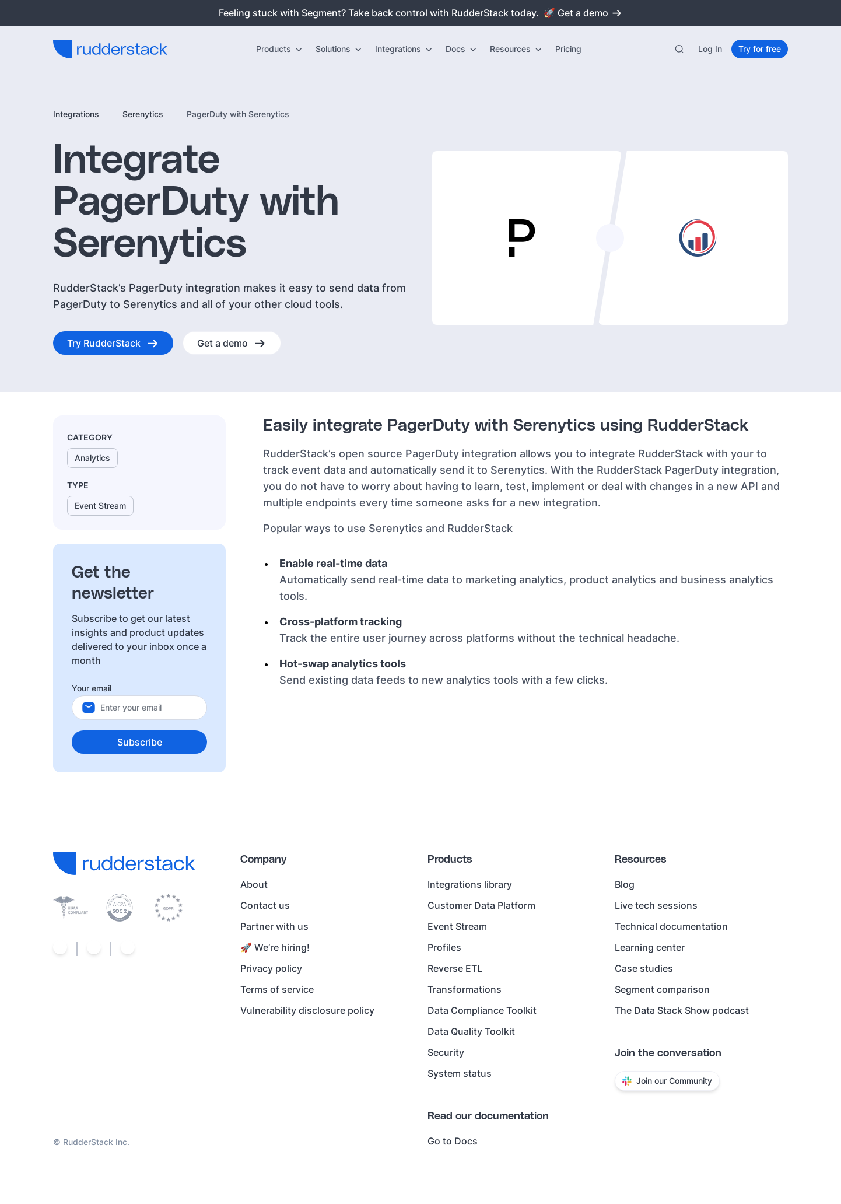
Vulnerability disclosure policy (307, 1010)
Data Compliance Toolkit (482, 1010)
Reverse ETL (454, 968)
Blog (625, 884)
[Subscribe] (139, 742)
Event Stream (457, 926)
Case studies (644, 968)
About (254, 884)
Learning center (650, 947)
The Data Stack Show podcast (682, 1010)
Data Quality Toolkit (471, 1031)
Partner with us (274, 926)
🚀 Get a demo (583, 13)
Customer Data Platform (481, 905)
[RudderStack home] (110, 49)
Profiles (444, 947)
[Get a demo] (232, 343)
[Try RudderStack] (113, 343)
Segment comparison (662, 989)
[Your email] (148, 708)
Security (445, 1052)
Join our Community (667, 1081)
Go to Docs (452, 1141)
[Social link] (60, 949)
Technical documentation (671, 926)
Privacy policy (271, 968)
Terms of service (277, 989)
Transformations (464, 989)
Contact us (265, 905)
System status (459, 1073)
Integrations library (469, 884)
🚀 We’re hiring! (275, 947)
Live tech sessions (656, 905)
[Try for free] (759, 49)
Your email (91, 688)
